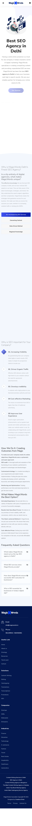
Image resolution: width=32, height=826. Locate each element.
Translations (5, 704)
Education (4, 755)
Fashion (3, 766)
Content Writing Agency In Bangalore (16, 800)
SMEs (3, 732)
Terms (9, 821)
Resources (4, 674)
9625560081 (18, 650)
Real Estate (5, 774)
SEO (2, 716)
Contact (3, 681)
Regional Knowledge (16, 243)
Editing (3, 697)
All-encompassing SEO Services (16, 226)
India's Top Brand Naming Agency (16, 805)
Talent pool (5, 677)
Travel (3, 770)
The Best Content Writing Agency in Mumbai (16, 803)
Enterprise (4, 739)
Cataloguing (5, 701)
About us (4, 666)
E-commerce (5, 762)
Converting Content (16, 232)
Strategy (4, 670)
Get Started (16, 91)
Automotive (5, 785)
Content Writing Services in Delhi (16, 795)
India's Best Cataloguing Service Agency (16, 808)
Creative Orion (19, 817)
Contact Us (23, 821)
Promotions (5, 712)
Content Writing (6, 693)
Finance (3, 751)
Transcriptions (5, 708)
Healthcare (4, 782)
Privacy (15, 821)
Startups (4, 728)
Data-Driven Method (16, 238)
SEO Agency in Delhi (16, 797)
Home (3, 662)
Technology (4, 759)
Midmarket (4, 735)
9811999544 (9, 650)
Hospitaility (5, 778)
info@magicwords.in (12, 643)
